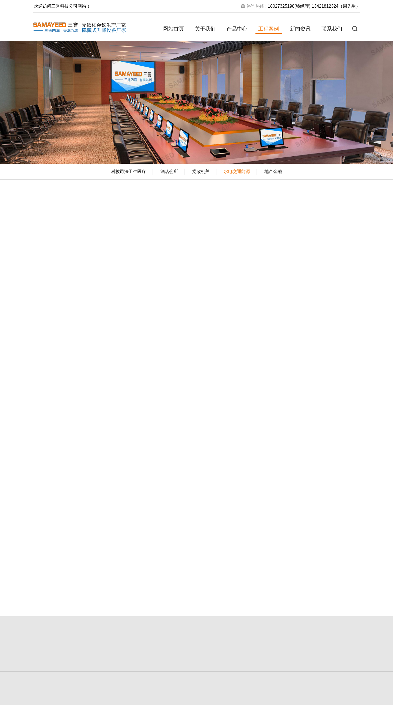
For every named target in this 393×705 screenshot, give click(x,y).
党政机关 (201, 171)
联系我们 (331, 29)
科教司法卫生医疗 (128, 171)
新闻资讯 (300, 29)
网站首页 (173, 29)
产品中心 (237, 29)
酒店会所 (169, 171)
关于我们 (205, 29)
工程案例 (268, 29)
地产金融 (273, 171)
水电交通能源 (237, 171)
